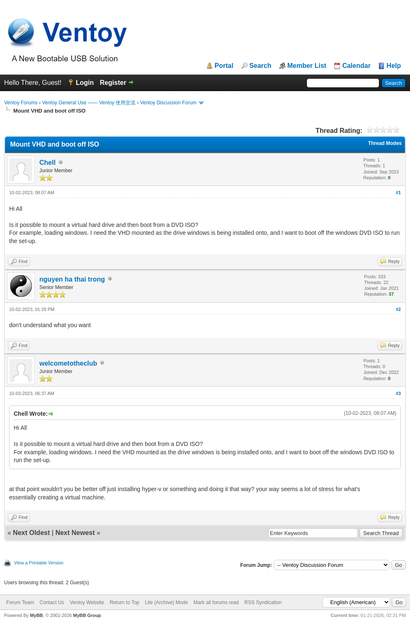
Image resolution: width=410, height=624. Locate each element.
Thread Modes (385, 143)
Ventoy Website (87, 602)
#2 (398, 309)
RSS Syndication (263, 602)
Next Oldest (31, 532)
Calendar (356, 66)
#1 (398, 192)
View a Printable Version (38, 562)
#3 (398, 393)
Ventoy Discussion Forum (168, 103)
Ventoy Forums (21, 103)
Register (113, 82)
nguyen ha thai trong (72, 279)
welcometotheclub (68, 363)
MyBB (36, 615)
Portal (224, 66)
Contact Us (51, 602)
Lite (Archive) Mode (166, 602)
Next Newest (75, 532)
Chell (47, 162)
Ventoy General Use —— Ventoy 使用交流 (88, 103)
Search (260, 66)
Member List (306, 66)
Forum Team (20, 602)
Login (85, 82)
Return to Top (125, 602)
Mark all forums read (216, 602)
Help (393, 66)
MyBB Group (87, 615)
